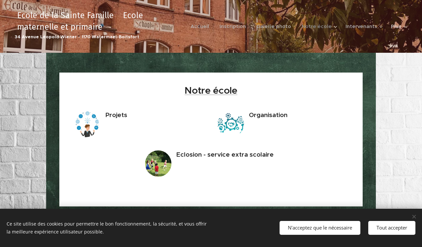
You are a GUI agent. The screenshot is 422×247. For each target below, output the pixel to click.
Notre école (211, 90)
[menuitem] (201, 26)
